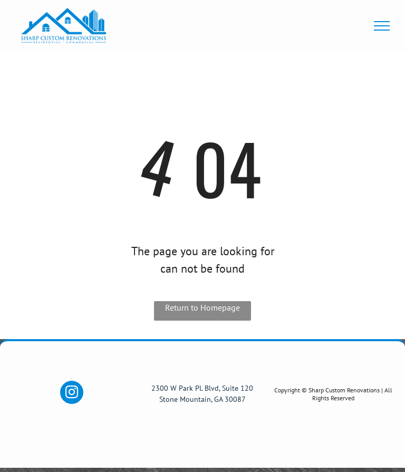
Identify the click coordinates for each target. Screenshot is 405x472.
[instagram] (71, 394)
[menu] (382, 26)
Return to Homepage (202, 307)
